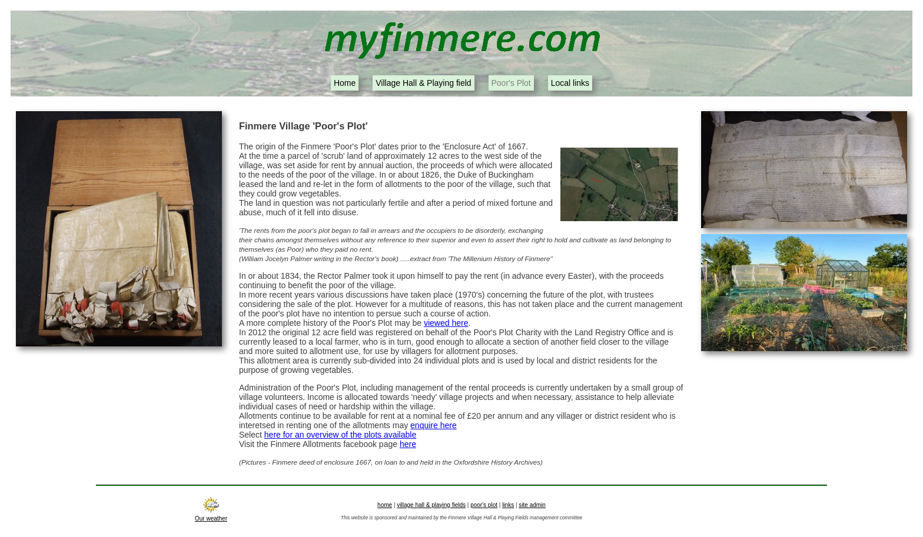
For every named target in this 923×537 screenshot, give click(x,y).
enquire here (433, 425)
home (384, 505)
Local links (570, 83)
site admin (532, 505)
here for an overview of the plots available (340, 434)
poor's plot (483, 505)
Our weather (211, 515)
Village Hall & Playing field (423, 83)
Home (345, 83)
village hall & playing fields (431, 505)
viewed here (446, 323)
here (408, 444)
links (508, 505)
